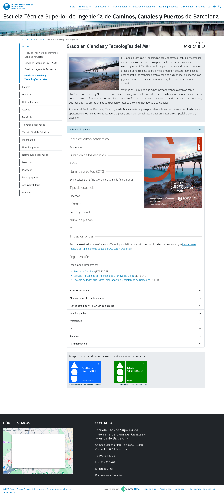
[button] (91, 6)
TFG (71, 328)
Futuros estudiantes (144, 6)
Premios (26, 192)
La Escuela (100, 6)
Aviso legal (180, 489)
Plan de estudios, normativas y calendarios (92, 305)
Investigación (120, 6)
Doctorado (27, 94)
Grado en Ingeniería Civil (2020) (40, 63)
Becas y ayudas (30, 177)
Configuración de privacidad (202, 489)
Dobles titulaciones (32, 102)
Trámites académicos (33, 124)
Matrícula (27, 117)
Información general (80, 129)
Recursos (74, 336)
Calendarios (28, 139)
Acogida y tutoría (31, 185)
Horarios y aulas (78, 313)
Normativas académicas (35, 154)
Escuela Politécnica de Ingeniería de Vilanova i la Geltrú (104, 275)
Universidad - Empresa (193, 6)
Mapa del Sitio (149, 489)
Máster (26, 87)
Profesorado (76, 321)
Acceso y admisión (79, 290)
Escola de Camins (84, 271)
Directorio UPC (103, 468)
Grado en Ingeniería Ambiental (40, 69)
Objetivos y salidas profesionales (87, 298)
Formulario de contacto (108, 475)
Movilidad (27, 162)
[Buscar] (219, 6)
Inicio (72, 6)
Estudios (83, 6)
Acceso (26, 109)
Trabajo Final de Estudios (35, 132)
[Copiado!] (203, 46)
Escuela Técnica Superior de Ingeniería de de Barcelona (111, 16)
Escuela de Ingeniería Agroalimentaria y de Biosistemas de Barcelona (112, 279)
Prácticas (27, 170)
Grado (41, 39)
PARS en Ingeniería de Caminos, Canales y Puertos (41, 54)
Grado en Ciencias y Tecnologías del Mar (35, 77)
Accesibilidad (165, 489)
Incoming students (168, 6)
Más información (78, 343)
